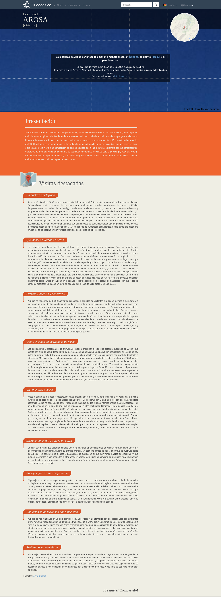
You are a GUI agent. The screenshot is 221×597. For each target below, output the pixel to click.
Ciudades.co (41, 5)
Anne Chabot (39, 576)
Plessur (155, 57)
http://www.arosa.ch (123, 76)
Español (170, 5)
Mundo (187, 5)
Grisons (133, 57)
